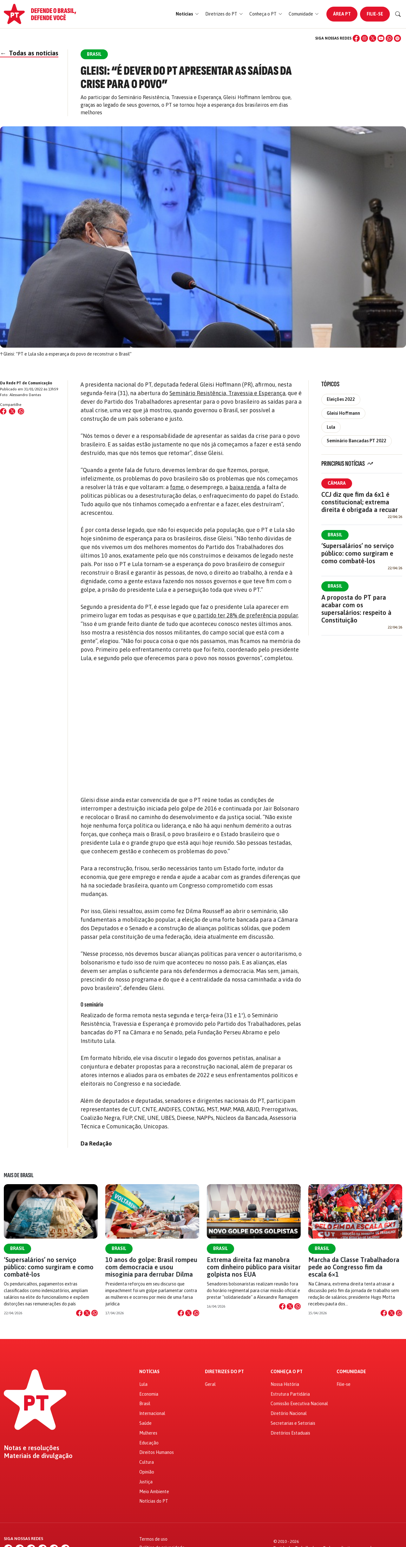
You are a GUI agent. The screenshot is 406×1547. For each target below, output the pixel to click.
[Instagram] (364, 38)
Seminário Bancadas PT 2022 (356, 440)
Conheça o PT (287, 1371)
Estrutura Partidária (290, 1394)
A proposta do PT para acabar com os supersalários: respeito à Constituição (356, 609)
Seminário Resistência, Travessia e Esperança (227, 393)
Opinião (146, 1471)
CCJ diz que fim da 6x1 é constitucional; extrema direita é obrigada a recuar (359, 502)
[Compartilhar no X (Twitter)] (12, 411)
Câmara (337, 483)
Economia (148, 1394)
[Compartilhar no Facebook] (3, 411)
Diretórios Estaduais (290, 1433)
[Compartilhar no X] (87, 1313)
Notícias (149, 1371)
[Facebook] (356, 38)
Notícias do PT (153, 1501)
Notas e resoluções (31, 1447)
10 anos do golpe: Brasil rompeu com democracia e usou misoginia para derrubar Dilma (151, 1267)
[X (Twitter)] (372, 38)
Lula (331, 427)
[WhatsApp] (389, 38)
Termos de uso (153, 1539)
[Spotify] (397, 38)
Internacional (152, 1413)
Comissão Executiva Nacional (299, 1403)
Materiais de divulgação (38, 1455)
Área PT (342, 13)
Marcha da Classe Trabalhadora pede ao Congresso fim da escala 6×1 (353, 1267)
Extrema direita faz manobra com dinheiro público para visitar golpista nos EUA (254, 1267)
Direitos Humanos (156, 1452)
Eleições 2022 (341, 399)
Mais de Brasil (19, 1175)
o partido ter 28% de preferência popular (245, 615)
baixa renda (244, 487)
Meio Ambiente (154, 1491)
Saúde (145, 1423)
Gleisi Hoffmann (343, 413)
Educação (149, 1442)
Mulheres (148, 1433)
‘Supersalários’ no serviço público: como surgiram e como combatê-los (357, 553)
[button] (187, 14)
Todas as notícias (29, 53)
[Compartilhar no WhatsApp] (21, 411)
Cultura (146, 1462)
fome (177, 487)
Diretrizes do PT (224, 1371)
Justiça (146, 1481)
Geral (210, 1384)
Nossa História (285, 1384)
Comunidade (351, 1371)
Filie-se (375, 13)
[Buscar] (398, 14)
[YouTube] (380, 38)
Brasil (335, 534)
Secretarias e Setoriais (293, 1423)
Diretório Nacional (289, 1413)
